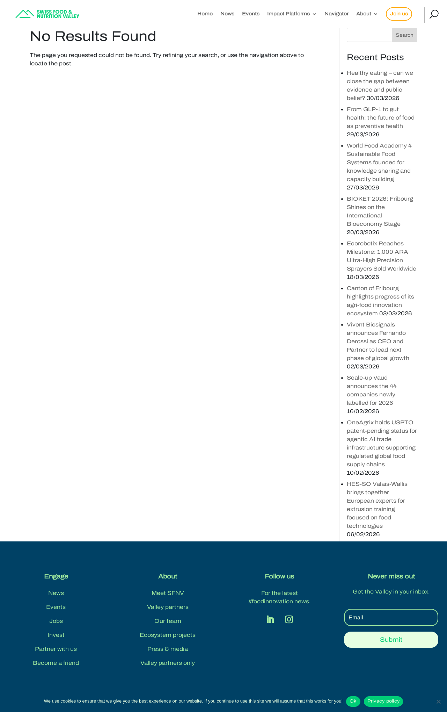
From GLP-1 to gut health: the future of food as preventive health (381, 117)
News (227, 14)
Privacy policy (383, 701)
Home (205, 14)
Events (250, 14)
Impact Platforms (288, 14)
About (363, 14)
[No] (438, 701)
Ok (353, 701)
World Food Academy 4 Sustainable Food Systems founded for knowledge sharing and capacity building (379, 162)
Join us (399, 13)
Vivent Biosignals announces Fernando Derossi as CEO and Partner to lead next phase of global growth (378, 341)
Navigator (336, 14)
